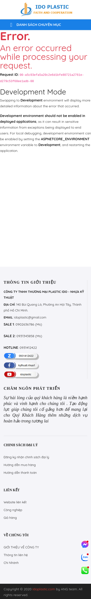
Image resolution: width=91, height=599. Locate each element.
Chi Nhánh (11, 563)
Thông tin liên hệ (16, 555)
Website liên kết (15, 502)
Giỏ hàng (10, 518)
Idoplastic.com (44, 589)
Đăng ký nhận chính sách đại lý (26, 457)
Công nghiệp (13, 510)
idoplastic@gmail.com (30, 317)
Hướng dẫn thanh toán (20, 473)
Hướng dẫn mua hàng (20, 465)
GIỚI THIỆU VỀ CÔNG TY (21, 547)
